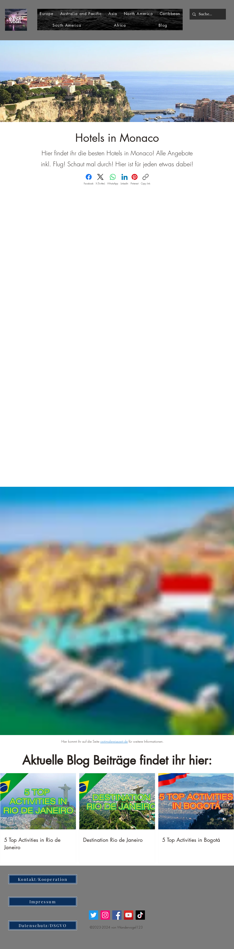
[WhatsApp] (112, 179)
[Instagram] (105, 915)
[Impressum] (42, 901)
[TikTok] (140, 915)
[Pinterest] (134, 179)
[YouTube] (128, 915)
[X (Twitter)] (100, 179)
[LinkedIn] (124, 179)
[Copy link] (145, 179)
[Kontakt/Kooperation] (42, 879)
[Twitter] (93, 915)
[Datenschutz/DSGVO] (42, 925)
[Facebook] (88, 179)
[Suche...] (207, 14)
